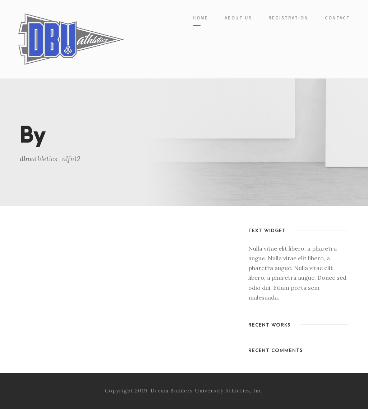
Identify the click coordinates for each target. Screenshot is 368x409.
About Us (238, 18)
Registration (288, 18)
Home (200, 18)
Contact (337, 18)
